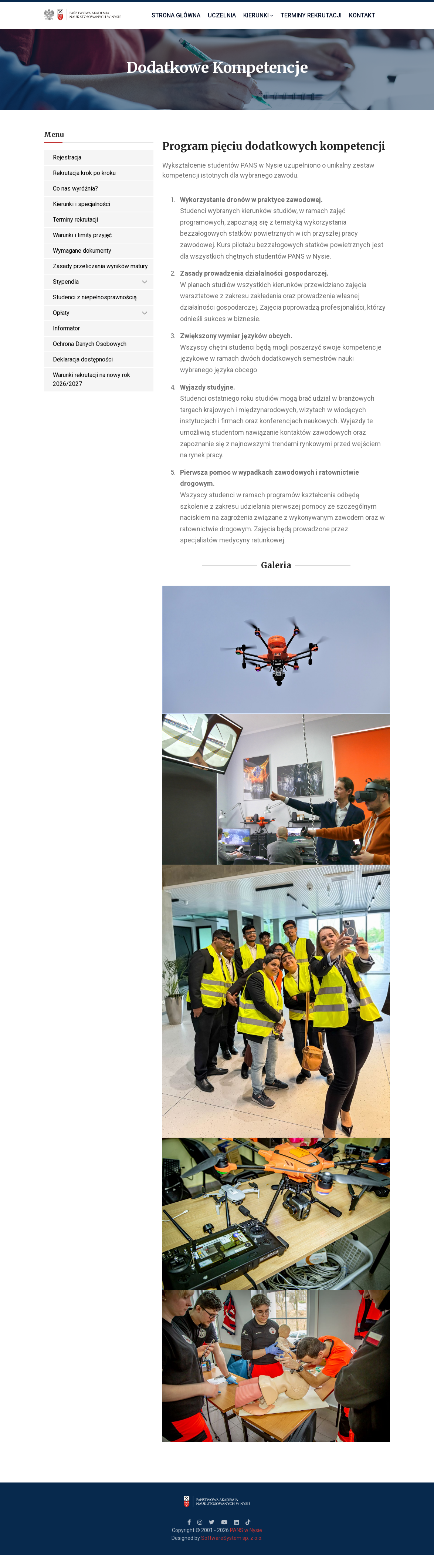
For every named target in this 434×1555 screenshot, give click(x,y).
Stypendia (100, 281)
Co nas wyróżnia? (75, 188)
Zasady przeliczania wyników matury (100, 266)
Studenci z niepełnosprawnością (95, 297)
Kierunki (258, 15)
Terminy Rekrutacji (311, 15)
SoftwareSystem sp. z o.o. (231, 1538)
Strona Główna (176, 15)
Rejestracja (67, 157)
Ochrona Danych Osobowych (89, 343)
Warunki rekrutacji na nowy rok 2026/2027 (91, 379)
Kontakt (362, 15)
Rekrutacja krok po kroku (84, 172)
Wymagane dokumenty (82, 250)
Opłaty (100, 313)
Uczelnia (222, 15)
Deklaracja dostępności (83, 359)
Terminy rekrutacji (75, 219)
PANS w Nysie (246, 1530)
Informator (66, 328)
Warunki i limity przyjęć (82, 235)
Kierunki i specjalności (81, 204)
